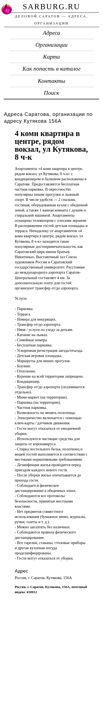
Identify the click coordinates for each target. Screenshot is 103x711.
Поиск (51, 93)
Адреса (51, 33)
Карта (51, 56)
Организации (51, 45)
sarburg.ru (51, 6)
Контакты (51, 81)
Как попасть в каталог (51, 68)
